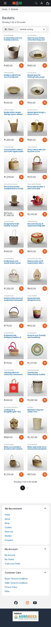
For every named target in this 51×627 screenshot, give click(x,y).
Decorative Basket (11, 184)
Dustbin (30, 407)
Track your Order (12, 563)
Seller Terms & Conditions (16, 583)
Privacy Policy (11, 587)
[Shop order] (32, 29)
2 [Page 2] (27, 488)
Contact (8, 527)
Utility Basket (9, 73)
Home (4, 9)
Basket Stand (32, 110)
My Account (10, 555)
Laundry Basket (33, 370)
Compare (9, 540)
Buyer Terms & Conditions (16, 578)
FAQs (7, 591)
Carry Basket (8, 35)
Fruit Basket (31, 35)
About (7, 519)
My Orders (9, 559)
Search (36, 3)
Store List (9, 531)
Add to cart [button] (21, 65)
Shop (7, 523)
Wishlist (8, 536)
